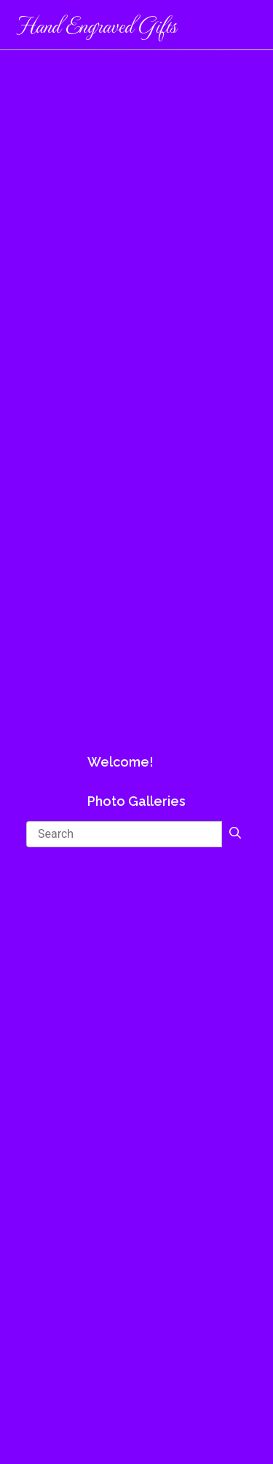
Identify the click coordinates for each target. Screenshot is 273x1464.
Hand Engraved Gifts (96, 24)
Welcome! (120, 761)
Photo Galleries (136, 801)
